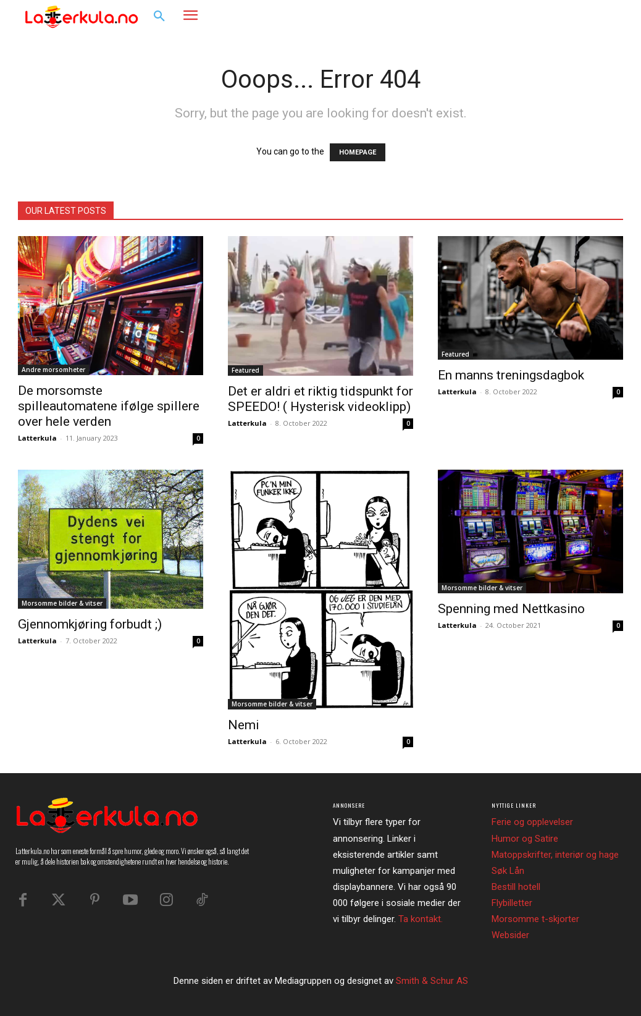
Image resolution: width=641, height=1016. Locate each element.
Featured (245, 370)
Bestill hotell (516, 886)
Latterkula (37, 437)
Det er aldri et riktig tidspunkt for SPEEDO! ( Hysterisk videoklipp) (320, 399)
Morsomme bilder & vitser (62, 603)
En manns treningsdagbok (511, 375)
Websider (510, 935)
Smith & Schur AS (432, 980)
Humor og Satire (525, 838)
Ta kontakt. (420, 919)
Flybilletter (512, 902)
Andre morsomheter (53, 369)
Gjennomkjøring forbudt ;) (90, 624)
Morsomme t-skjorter (535, 919)
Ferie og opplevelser (532, 822)
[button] (159, 17)
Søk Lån (508, 870)
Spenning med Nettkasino (511, 608)
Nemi (243, 725)
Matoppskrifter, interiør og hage (555, 854)
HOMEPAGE (357, 152)
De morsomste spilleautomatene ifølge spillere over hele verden (108, 406)
